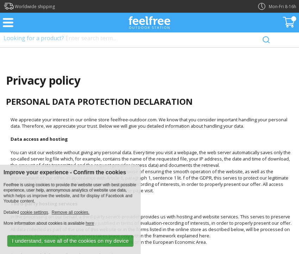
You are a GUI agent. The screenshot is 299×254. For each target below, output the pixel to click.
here (89, 223)
